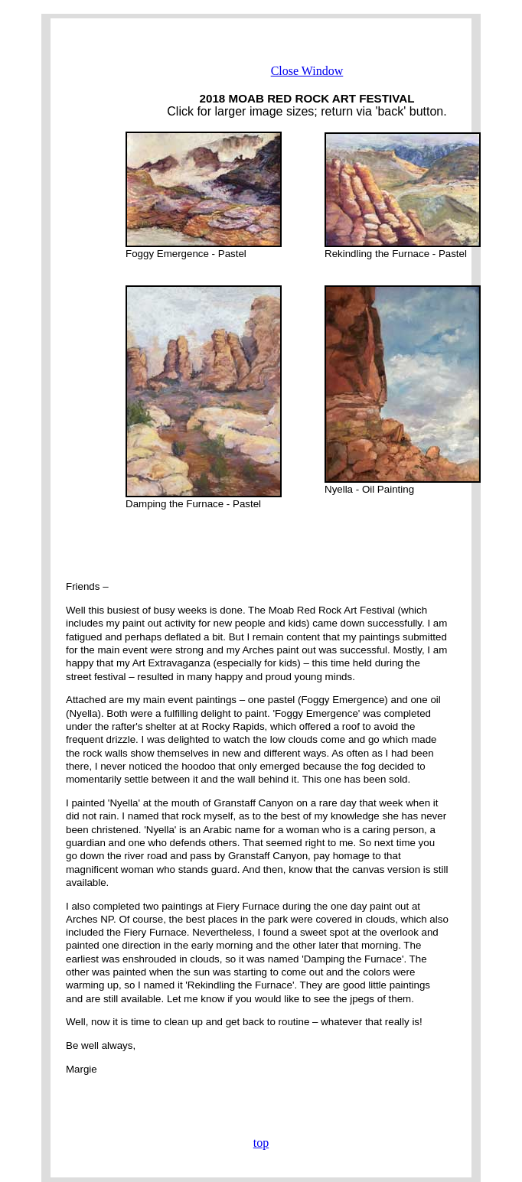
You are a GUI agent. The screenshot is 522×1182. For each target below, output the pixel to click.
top (261, 1142)
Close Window (307, 70)
